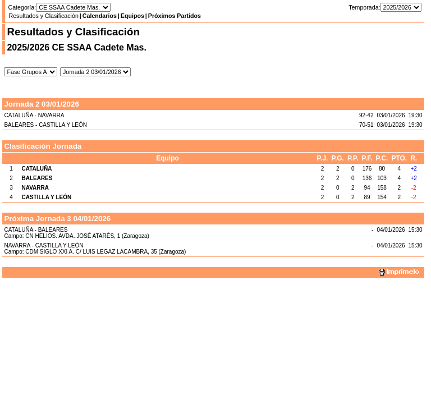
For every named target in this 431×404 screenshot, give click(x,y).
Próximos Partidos (174, 15)
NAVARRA (35, 188)
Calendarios (99, 15)
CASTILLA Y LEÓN (46, 197)
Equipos (132, 15)
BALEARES (36, 178)
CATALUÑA (36, 169)
